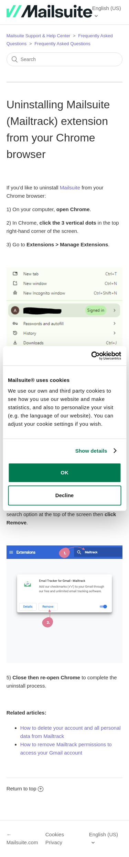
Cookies (54, 834)
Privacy (53, 842)
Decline (64, 495)
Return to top (25, 788)
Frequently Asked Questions (62, 43)
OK (64, 472)
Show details (91, 451)
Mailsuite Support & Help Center (39, 35)
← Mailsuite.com (22, 838)
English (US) (106, 8)
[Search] (65, 59)
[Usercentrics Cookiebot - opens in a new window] (92, 355)
